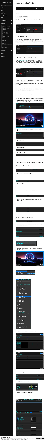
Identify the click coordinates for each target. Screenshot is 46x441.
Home (2, 10)
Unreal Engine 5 (3, 23)
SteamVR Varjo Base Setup (6, 32)
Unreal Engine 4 (3, 50)
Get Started (3, 18)
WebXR (2, 53)
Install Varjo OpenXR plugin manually (6, 29)
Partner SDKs (3, 56)
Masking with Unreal (6, 36)
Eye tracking (4, 40)
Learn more (25, 439)
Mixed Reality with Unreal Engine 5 (6, 33)
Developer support (4, 15)
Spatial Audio (4, 43)
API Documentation (4, 55)
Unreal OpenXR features (5, 47)
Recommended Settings (5, 44)
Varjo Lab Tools (3, 13)
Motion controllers (4, 39)
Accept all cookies (40, 438)
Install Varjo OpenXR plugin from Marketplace (6, 27)
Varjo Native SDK (3, 20)
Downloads (3, 12)
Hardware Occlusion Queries (23, 60)
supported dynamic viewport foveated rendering (30, 42)
